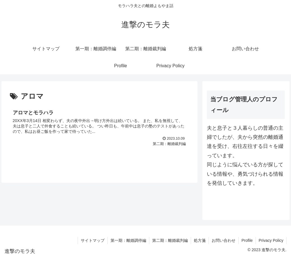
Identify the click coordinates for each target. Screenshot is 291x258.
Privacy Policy (271, 240)
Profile (247, 240)
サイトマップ (93, 240)
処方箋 (200, 240)
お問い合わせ (223, 240)
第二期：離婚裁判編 (170, 240)
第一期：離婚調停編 (128, 240)
